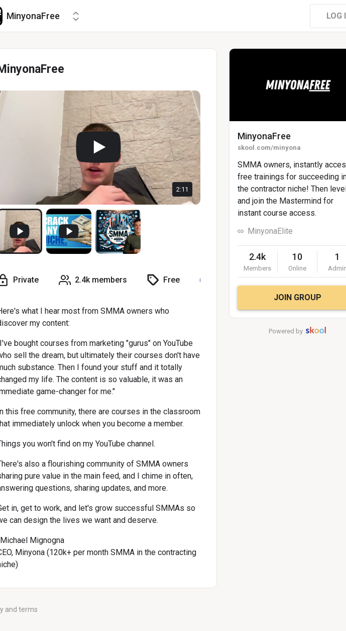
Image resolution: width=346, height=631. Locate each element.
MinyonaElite (270, 231)
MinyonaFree (264, 136)
